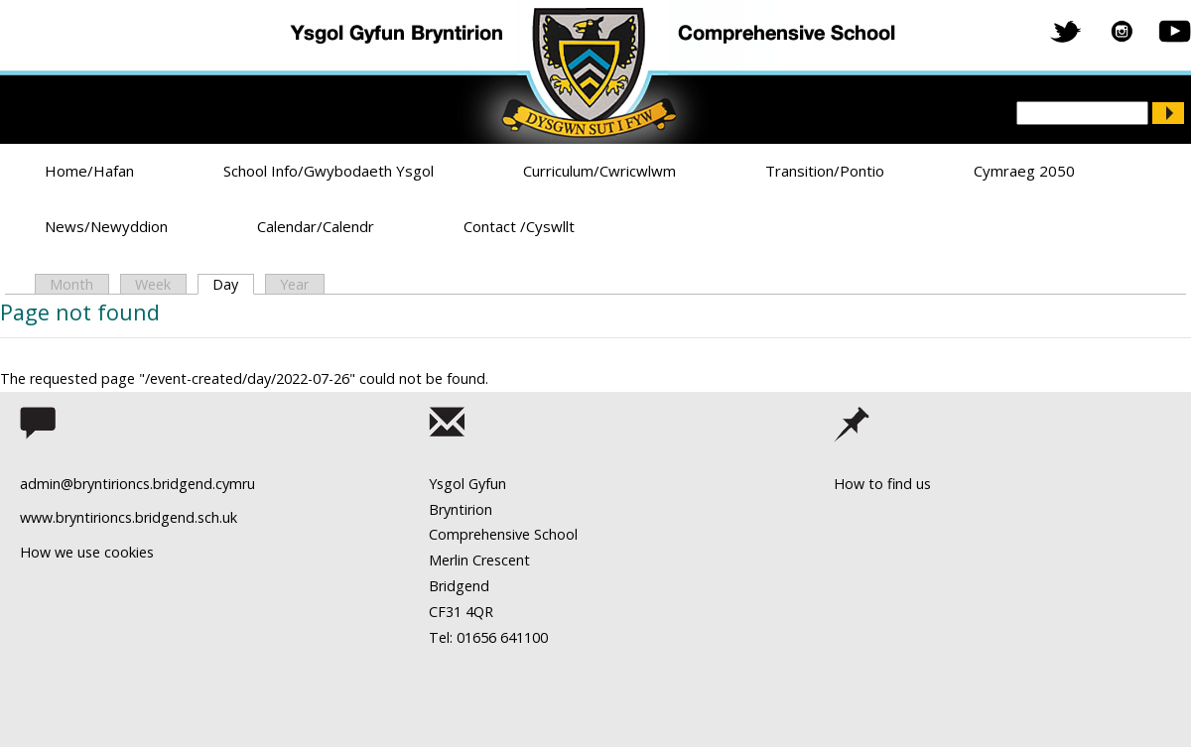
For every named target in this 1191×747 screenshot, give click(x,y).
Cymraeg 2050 (1024, 171)
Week (153, 284)
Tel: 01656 (462, 637)
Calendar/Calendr (315, 226)
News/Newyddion (106, 226)
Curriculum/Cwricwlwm (599, 171)
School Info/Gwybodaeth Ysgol (328, 171)
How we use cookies (87, 552)
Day (232, 284)
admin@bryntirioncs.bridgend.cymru (137, 483)
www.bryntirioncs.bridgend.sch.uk (128, 517)
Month (71, 284)
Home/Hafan (89, 171)
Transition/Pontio (824, 171)
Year (294, 284)
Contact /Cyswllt (519, 226)
